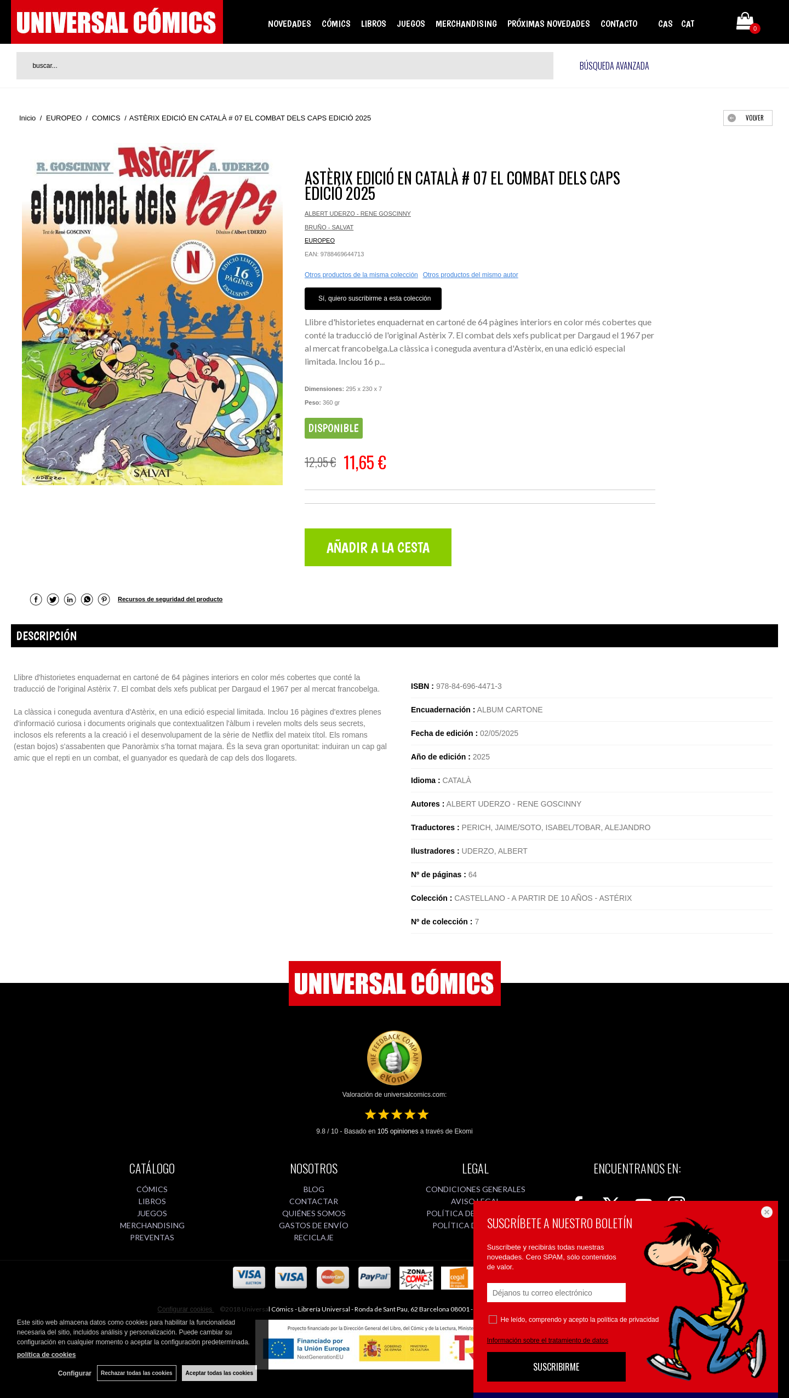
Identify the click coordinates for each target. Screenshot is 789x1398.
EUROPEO (320, 240)
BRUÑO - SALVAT (329, 227)
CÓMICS (336, 23)
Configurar (75, 1373)
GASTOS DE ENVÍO (313, 1225)
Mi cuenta (713, 23)
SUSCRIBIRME (556, 1366)
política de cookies (46, 1355)
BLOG (314, 1189)
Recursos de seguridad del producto (170, 599)
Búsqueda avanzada (614, 65)
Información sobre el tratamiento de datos (547, 1340)
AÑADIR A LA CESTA (378, 547)
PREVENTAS (152, 1237)
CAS (665, 23)
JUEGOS (411, 23)
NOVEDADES (289, 23)
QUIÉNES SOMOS (314, 1213)
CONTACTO (619, 23)
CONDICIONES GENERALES (475, 1189)
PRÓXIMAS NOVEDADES (548, 23)
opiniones (398, 1131)
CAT (687, 23)
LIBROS (373, 23)
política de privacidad (628, 1320)
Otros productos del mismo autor (470, 275)
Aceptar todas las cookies (219, 1373)
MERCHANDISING (466, 23)
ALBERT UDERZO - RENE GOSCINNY (358, 213)
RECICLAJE (314, 1237)
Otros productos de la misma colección (361, 275)
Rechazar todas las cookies (137, 1373)
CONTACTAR (313, 1201)
